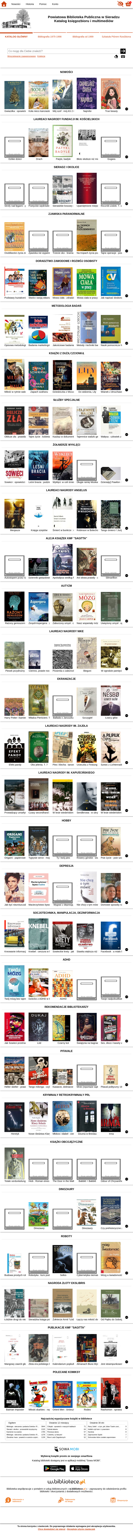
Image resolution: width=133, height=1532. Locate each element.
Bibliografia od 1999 (83, 36)
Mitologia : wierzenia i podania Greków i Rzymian (25, 1426)
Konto (55, 4)
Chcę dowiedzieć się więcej (51, 1529)
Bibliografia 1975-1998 (49, 36)
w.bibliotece (77, 1488)
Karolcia (91, 1432)
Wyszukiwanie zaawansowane (21, 56)
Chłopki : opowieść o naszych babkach (61, 1426)
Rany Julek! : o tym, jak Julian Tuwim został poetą (106, 1426)
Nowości (15, 4)
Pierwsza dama (53, 1432)
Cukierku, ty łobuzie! (54, 1435)
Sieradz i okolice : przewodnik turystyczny (22, 1429)
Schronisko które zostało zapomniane (102, 1437)
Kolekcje (41, 56)
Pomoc (43, 4)
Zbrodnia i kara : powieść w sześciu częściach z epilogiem (28, 1437)
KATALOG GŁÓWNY (16, 36)
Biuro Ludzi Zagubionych (56, 1437)
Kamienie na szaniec (14, 1432)
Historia (30, 4)
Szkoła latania (52, 1429)
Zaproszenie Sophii (95, 1435)
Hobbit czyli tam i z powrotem (99, 1429)
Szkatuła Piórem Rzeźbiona (116, 36)
